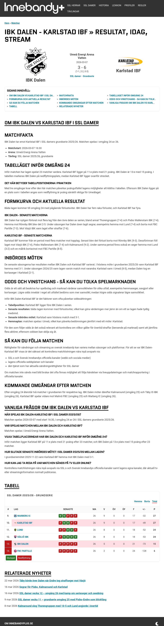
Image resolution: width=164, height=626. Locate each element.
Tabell (13, 106)
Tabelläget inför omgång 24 (126, 95)
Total (154, 501)
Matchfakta (66, 95)
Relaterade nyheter (71, 106)
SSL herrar (73, 5)
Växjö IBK (22, 537)
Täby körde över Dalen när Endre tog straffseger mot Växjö (52, 580)
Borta (147, 501)
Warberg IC (23, 516)
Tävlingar (73, 11)
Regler (142, 5)
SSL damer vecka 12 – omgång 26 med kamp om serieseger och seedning (61, 593)
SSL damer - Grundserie (82, 76)
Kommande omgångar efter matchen (81, 103)
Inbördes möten (68, 99)
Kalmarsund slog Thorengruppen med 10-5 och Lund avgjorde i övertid (58, 605)
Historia (104, 5)
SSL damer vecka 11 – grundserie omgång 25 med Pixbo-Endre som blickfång (62, 599)
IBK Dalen (22, 544)
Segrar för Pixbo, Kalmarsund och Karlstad (43, 586)
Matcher (15, 23)
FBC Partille (24, 551)
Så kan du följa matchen (24, 103)
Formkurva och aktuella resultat (29, 99)
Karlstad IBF (24, 523)
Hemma (138, 501)
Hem (6, 23)
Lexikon (116, 5)
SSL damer (90, 5)
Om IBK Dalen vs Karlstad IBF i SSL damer (33, 95)
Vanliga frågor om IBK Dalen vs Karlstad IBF (136, 103)
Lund (20, 530)
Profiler (130, 5)
